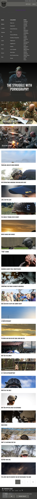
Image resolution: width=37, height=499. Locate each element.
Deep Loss (12, 23)
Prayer (25, 45)
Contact (16, 490)
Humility (25, 36)
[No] (35, 495)
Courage (25, 24)
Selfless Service (26, 55)
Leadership (26, 39)
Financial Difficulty (13, 34)
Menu (34, 4)
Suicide (11, 58)
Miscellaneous (26, 42)
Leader (2, 40)
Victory (25, 59)
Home (3, 490)
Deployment (12, 25)
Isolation (11, 46)
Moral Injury (12, 52)
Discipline (25, 25)
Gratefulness (26, 33)
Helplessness (12, 40)
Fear (11, 31)
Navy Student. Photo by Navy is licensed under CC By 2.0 (10, 485)
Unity (25, 58)
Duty (25, 27)
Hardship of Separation (14, 37)
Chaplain (3, 28)
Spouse (2, 53)
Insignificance (12, 43)
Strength (25, 56)
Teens (2, 57)
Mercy (25, 40)
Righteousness (26, 49)
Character (25, 23)
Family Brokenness (13, 28)
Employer (3, 32)
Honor (25, 34)
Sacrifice (25, 50)
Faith (24, 28)
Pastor (2, 48)
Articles (28, 4)
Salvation (25, 52)
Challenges (26, 21)
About (13, 490)
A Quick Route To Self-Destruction (12, 121)
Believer (2, 24)
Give (20, 490)
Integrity (25, 37)
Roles (10, 490)
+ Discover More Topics (20, 10)
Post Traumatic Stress (14, 55)
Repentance (26, 46)
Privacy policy (22, 496)
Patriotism (25, 43)
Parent (2, 44)
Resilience (25, 48)
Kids (2, 36)
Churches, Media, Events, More (30, 0)
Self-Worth (26, 53)
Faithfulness (26, 30)
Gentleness (26, 31)
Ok (11, 496)
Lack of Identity (13, 49)
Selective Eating (7, 146)
